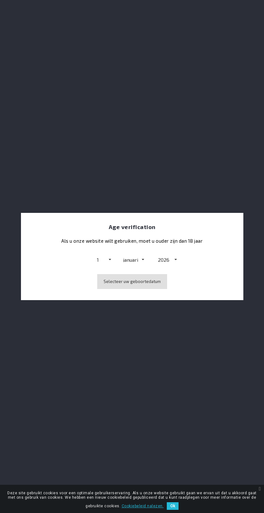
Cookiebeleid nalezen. (143, 506)
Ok (172, 506)
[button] (99, 260)
